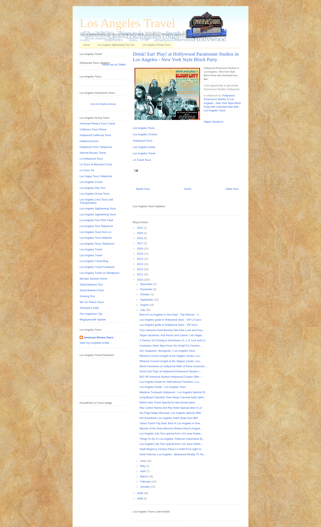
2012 (140, 269)
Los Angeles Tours (144, 128)
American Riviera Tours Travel (97, 123)
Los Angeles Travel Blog (94, 261)
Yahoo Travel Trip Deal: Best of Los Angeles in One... (170, 423)
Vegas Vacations (213, 121)
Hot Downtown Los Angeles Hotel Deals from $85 (168, 418)
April (143, 471)
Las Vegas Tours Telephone (96, 176)
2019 (140, 238)
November (146, 289)
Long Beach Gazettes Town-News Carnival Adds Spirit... (172, 397)
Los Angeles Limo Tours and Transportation (96, 201)
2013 (140, 264)
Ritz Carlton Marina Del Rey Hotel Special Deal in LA (170, 407)
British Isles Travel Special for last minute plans (167, 402)
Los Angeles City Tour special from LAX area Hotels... (170, 433)
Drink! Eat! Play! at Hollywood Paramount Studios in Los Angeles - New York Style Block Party (186, 56)
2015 (140, 253)
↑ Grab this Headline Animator (102, 104)
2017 (140, 243)
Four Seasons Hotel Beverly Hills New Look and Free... (172, 330)
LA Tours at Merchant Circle (96, 164)
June (143, 460)
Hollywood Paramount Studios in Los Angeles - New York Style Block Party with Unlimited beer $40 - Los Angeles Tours (222, 103)
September (147, 299)
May (143, 466)
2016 (140, 248)
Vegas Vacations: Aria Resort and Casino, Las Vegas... (171, 335)
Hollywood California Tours (95, 135)
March (144, 476)
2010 (140, 279)
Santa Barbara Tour (91, 284)
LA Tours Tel (87, 170)
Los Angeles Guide (144, 147)
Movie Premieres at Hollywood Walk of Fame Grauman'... (173, 366)
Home (86, 45)
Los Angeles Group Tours (95, 193)
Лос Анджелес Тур (91, 313)
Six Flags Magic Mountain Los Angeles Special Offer (170, 412)
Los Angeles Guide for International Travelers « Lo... (170, 381)
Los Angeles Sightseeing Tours (98, 208)
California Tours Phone (93, 129)
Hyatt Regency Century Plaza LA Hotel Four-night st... (171, 449)
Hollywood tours (89, 141)
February (146, 481)
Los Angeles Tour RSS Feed (96, 220)
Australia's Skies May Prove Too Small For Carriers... (170, 345)
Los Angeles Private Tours (156, 45)
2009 (140, 493)
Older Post (232, 188)
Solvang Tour (87, 296)
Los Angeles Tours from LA (95, 232)
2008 (140, 498)
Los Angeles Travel (127, 23)
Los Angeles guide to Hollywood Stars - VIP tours (168, 324)
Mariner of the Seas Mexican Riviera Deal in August (169, 428)
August (144, 304)
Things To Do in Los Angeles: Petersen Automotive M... (171, 438)
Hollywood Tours (142, 140)
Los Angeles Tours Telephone (97, 243)
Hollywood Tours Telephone (96, 147)
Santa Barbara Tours (92, 290)
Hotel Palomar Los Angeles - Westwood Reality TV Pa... (172, 454)
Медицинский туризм (93, 319)
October (145, 294)
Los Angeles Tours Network (96, 237)
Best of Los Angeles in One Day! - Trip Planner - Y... (169, 314)
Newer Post (143, 188)
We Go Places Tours (92, 302)
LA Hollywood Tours (91, 158)
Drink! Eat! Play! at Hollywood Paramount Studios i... (170, 371)
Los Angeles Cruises (145, 134)
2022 (140, 227)
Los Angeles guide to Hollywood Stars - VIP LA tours (170, 319)
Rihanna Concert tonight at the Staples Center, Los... (170, 355)
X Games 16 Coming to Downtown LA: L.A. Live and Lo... (173, 340)
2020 (140, 233)
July (143, 309)
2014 (140, 258)
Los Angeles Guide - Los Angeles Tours (162, 386)
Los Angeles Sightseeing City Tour (116, 45)
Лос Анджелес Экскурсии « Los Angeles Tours (167, 350)
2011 (140, 274)
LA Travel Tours (142, 159)
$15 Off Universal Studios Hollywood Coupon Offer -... (171, 376)
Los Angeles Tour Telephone (96, 226)
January (145, 486)
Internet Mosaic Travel (93, 152)
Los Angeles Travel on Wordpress (99, 272)
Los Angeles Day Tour (92, 187)
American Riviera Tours (98, 337)
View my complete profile (94, 342)
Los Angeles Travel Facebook (97, 267)
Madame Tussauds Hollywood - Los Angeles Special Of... (173, 392)
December (146, 284)
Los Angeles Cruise (91, 181)
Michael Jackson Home (93, 278)
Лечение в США (89, 307)
